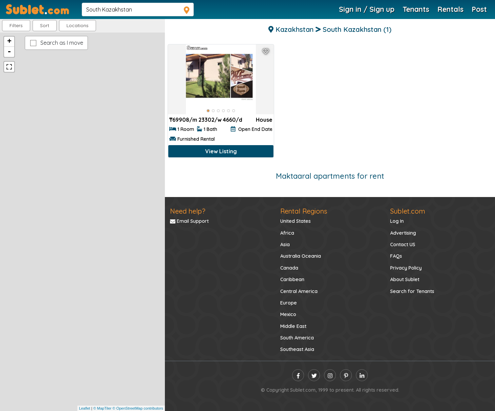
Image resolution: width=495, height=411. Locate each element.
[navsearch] (138, 9)
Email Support (189, 221)
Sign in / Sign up (367, 9)
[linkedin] (362, 375)
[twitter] (314, 375)
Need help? (187, 211)
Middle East (293, 326)
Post (479, 9)
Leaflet (84, 408)
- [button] (9, 52)
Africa (287, 233)
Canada (289, 268)
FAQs (396, 256)
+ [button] (9, 42)
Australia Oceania (300, 256)
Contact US (402, 244)
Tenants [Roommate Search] (416, 9)
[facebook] (298, 375)
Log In (397, 221)
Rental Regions (303, 211)
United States (295, 221)
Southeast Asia (297, 349)
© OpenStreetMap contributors (138, 408)
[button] (77, 25)
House (264, 119)
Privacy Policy (406, 268)
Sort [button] (44, 25)
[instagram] (330, 375)
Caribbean (292, 279)
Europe (288, 303)
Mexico (288, 314)
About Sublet (404, 279)
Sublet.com (407, 211)
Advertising (403, 233)
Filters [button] (16, 25)
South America (297, 338)
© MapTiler (102, 408)
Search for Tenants (412, 291)
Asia (285, 244)
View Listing (221, 151)
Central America (299, 291)
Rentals (450, 9)
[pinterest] (346, 375)
